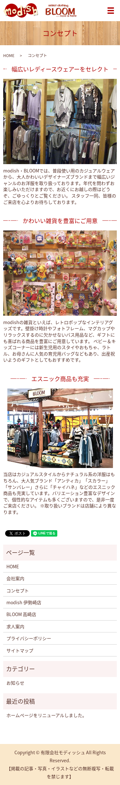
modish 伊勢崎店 (23, 602)
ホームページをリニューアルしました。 (46, 715)
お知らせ (15, 683)
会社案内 (15, 578)
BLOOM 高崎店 (21, 614)
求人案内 (15, 626)
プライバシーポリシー (28, 638)
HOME (8, 55)
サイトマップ (19, 650)
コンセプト (17, 590)
